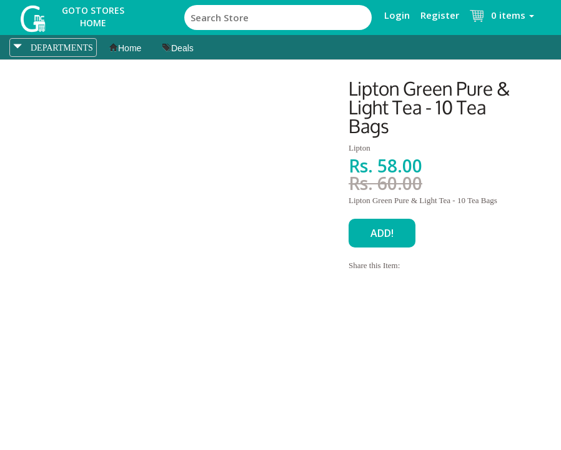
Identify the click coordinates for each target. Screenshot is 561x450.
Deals (178, 48)
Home (125, 48)
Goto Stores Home (93, 16)
